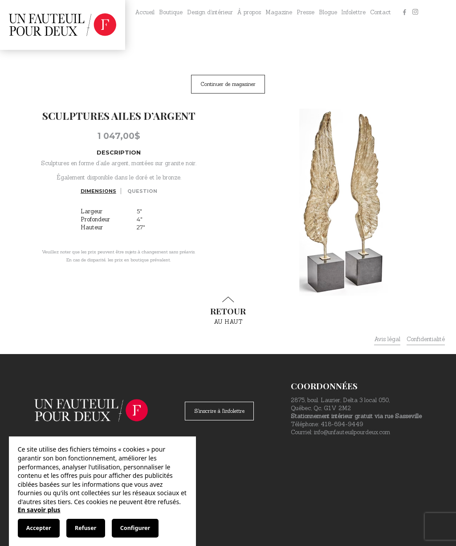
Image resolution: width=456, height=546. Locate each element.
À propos (249, 12)
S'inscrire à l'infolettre (219, 410)
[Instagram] (415, 12)
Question (142, 191)
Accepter (38, 528)
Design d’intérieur (210, 12)
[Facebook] (404, 12)
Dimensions (98, 191)
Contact (380, 12)
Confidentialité (426, 339)
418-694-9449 (342, 424)
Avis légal (387, 339)
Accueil (145, 12)
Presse (305, 12)
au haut (228, 311)
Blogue (328, 12)
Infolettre (353, 12)
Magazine (278, 12)
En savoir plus (39, 509)
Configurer (135, 528)
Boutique (171, 12)
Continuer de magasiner (228, 84)
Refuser (85, 528)
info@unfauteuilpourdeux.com (352, 432)
